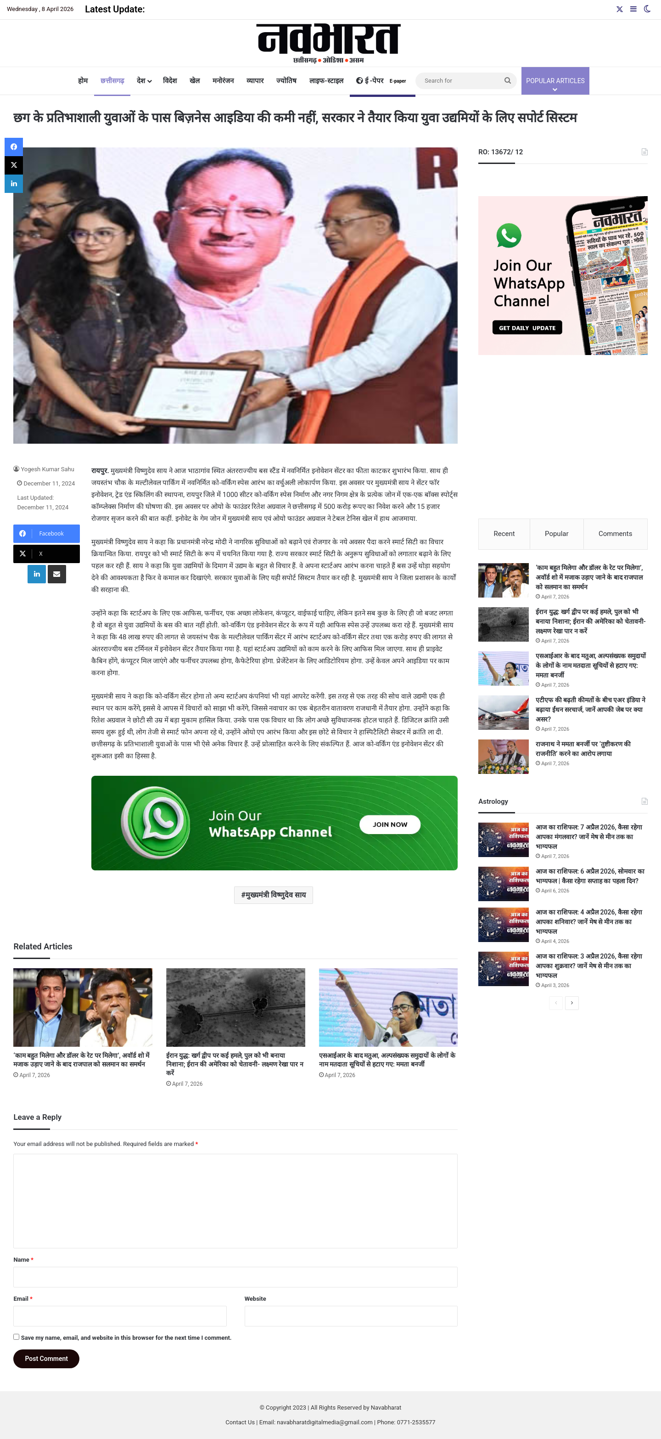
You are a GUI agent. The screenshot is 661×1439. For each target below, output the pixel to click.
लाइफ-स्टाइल (326, 81)
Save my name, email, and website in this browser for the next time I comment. (126, 1337)
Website (255, 1298)
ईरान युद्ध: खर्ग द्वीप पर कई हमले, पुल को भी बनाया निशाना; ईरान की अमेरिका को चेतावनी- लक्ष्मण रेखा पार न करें (234, 1064)
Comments (616, 534)
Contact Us (240, 1422)
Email (23, 1298)
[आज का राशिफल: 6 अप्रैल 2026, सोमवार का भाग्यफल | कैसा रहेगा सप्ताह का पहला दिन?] (503, 884)
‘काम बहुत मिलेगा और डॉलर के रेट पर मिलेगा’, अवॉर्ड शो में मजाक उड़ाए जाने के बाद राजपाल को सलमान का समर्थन (589, 577)
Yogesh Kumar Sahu (47, 469)
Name (23, 1259)
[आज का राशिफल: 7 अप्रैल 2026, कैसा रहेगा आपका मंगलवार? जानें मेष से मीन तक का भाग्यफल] (503, 840)
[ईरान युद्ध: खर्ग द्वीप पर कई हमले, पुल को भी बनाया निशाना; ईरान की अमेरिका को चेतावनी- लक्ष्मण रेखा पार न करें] (235, 1007)
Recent (504, 534)
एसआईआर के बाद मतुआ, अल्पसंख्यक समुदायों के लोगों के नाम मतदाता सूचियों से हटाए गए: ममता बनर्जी (591, 666)
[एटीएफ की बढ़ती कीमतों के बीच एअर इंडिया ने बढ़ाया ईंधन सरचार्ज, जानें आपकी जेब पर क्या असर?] (503, 713)
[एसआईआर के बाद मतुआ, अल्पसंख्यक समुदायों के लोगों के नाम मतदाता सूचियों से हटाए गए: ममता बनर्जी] (388, 1007)
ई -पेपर (382, 81)
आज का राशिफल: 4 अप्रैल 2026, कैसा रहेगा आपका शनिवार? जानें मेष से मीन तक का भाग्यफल (589, 922)
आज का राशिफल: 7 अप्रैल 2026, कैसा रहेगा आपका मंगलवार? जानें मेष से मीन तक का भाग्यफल (589, 837)
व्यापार (254, 81)
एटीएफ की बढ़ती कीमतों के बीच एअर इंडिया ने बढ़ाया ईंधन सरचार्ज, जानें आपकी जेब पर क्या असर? (590, 710)
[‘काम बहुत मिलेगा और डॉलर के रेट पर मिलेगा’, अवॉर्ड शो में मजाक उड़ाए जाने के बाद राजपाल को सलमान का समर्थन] (82, 1007)
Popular (557, 534)
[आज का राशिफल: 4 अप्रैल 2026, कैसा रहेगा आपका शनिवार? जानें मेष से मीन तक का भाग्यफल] (503, 925)
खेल (195, 81)
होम (83, 81)
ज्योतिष (286, 81)
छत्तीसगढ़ (112, 81)
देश (141, 81)
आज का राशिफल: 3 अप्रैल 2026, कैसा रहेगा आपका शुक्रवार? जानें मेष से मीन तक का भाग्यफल (589, 966)
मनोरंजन (223, 81)
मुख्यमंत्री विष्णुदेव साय (276, 895)
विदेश (170, 81)
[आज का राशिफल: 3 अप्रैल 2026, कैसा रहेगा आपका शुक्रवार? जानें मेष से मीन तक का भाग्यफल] (503, 969)
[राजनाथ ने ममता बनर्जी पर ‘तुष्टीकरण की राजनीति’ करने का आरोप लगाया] (503, 757)
